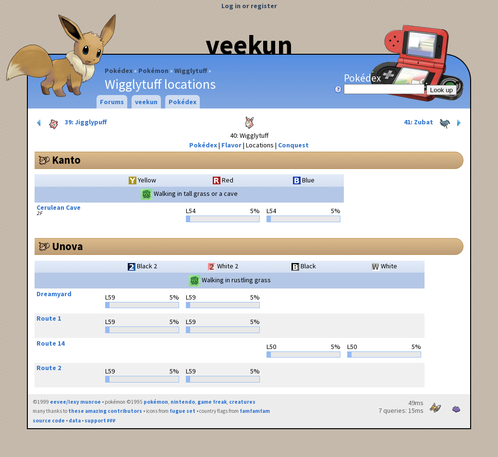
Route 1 (48, 318)
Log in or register (249, 5)
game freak (212, 401)
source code (49, 420)
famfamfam (255, 411)
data (75, 420)
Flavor (231, 145)
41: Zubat (433, 123)
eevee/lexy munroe (75, 401)
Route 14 (50, 343)
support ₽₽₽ (100, 420)
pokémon (156, 401)
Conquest (293, 145)
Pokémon (153, 70)
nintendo (182, 401)
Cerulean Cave (58, 207)
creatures (242, 401)
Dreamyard (54, 293)
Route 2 (48, 367)
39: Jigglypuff (71, 123)
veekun (249, 44)
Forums (112, 101)
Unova (67, 246)
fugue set (182, 411)
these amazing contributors (105, 411)
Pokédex (119, 70)
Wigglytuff (190, 70)
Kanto (66, 160)
